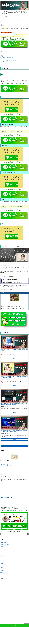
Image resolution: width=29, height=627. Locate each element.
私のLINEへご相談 (21, 308)
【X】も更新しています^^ (4, 464)
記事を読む (14, 358)
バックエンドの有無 (4, 61)
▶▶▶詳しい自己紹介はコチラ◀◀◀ (6, 497)
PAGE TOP (26, 623)
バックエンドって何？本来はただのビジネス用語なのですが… (12, 206)
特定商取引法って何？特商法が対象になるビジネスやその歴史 (12, 131)
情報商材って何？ (3, 542)
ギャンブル (2, 561)
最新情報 (1, 570)
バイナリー (2, 565)
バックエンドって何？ (4, 549)
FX (0, 558)
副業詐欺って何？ (3, 546)
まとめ (1, 62)
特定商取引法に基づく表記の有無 (6, 57)
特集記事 (1, 572)
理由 (1, 56)
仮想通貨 (1, 567)
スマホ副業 (6, 379)
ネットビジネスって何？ (4, 544)
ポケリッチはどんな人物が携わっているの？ (8, 60)
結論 (1, 55)
